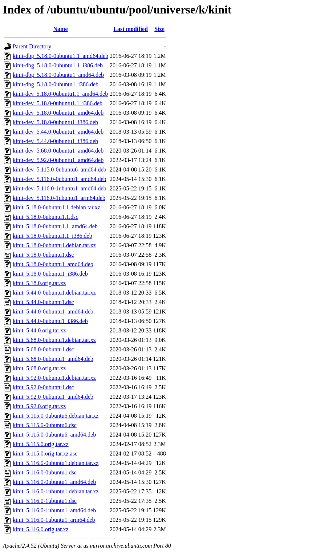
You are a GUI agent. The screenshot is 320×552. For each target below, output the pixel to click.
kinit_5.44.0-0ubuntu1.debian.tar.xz (54, 292)
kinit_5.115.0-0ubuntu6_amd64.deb (54, 434)
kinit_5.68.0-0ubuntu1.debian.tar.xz (54, 340)
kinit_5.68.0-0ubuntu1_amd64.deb (53, 359)
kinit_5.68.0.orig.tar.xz (39, 368)
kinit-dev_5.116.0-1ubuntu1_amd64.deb (59, 188)
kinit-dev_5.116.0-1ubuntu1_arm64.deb (59, 198)
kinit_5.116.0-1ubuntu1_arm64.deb (54, 520)
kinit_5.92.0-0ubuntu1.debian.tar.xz (54, 378)
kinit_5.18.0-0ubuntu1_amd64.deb (53, 264)
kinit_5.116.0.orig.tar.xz (41, 529)
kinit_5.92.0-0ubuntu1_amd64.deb (53, 397)
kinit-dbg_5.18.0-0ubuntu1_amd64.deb (58, 75)
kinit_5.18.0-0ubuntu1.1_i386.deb (52, 236)
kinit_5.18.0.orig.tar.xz (39, 283)
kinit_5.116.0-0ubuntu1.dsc (45, 472)
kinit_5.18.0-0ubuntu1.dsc (43, 255)
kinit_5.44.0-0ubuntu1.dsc (43, 302)
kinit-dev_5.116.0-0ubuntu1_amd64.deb (59, 179)
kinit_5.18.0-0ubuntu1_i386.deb (50, 274)
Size (159, 29)
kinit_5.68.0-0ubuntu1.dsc (43, 349)
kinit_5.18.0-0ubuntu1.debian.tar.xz (54, 245)
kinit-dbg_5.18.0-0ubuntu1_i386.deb (55, 84)
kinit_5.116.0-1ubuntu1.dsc (45, 501)
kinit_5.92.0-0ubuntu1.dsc (43, 387)
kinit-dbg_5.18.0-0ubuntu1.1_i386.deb (58, 65)
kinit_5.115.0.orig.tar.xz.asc (45, 453)
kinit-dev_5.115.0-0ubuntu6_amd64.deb (59, 169)
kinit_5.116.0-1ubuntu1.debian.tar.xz (55, 491)
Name (60, 29)
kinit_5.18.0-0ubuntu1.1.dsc (45, 217)
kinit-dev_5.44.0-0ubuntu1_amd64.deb (58, 132)
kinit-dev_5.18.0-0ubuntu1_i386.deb (55, 122)
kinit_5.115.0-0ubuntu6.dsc (45, 425)
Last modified (130, 29)
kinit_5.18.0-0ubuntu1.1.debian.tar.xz (56, 207)
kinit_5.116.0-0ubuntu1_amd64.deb (54, 482)
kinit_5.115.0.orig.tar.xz (41, 444)
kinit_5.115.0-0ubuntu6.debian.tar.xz (55, 416)
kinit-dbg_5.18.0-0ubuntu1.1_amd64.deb (60, 56)
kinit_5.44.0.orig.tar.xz (39, 330)
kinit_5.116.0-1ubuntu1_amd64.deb (54, 510)
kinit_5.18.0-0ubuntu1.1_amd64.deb (55, 226)
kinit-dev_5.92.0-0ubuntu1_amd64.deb (58, 160)
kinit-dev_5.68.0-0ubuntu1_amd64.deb (58, 150)
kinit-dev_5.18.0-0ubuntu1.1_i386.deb (57, 103)
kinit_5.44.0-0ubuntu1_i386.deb (50, 321)
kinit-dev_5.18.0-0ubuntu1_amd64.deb (58, 113)
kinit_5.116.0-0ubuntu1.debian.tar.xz (55, 463)
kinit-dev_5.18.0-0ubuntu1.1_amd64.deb (60, 94)
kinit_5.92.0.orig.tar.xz (39, 406)
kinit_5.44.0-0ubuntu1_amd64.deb (53, 311)
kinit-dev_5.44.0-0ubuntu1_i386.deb (55, 141)
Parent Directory (32, 46)
